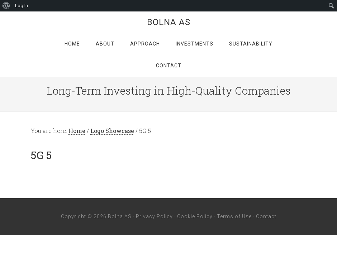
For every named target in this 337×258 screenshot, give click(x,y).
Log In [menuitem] (21, 5)
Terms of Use (234, 216)
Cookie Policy (195, 216)
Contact (266, 216)
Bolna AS (168, 22)
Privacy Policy (154, 216)
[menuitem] (6, 5)
